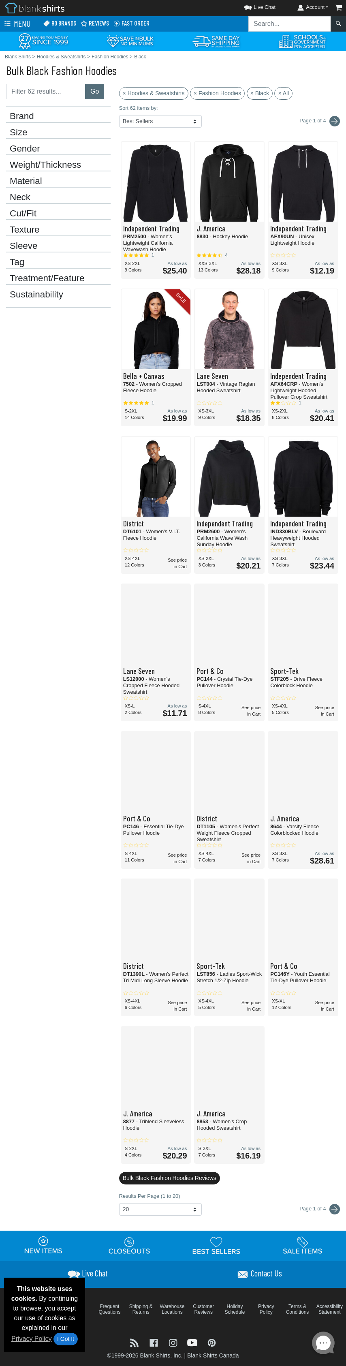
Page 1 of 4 (319, 1209)
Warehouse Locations (172, 1309)
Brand (22, 116)
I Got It (65, 1339)
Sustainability (36, 294)
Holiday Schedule (234, 1309)
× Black (259, 93)
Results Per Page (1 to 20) (149, 1196)
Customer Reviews (203, 1309)
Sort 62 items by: (138, 108)
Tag (17, 262)
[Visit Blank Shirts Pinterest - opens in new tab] (211, 1341)
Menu (16, 24)
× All (283, 93)
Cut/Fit (23, 213)
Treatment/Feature (47, 278)
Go (94, 91)
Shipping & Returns (141, 1309)
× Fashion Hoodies (217, 93)
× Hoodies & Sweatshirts (154, 93)
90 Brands (59, 23)
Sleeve (23, 246)
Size (19, 132)
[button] (252, 6)
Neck (20, 197)
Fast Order (131, 23)
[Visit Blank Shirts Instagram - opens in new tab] (174, 1341)
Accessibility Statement (329, 1309)
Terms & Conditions (297, 1309)
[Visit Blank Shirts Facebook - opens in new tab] (154, 1341)
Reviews (94, 23)
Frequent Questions (109, 1309)
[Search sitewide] (289, 24)
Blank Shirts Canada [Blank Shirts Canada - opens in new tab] (213, 1355)
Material (26, 181)
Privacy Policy (31, 1338)
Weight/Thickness (45, 164)
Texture (24, 229)
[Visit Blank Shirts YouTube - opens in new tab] (193, 1341)
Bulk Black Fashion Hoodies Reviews (169, 1178)
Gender (25, 148)
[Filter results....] (45, 91)
